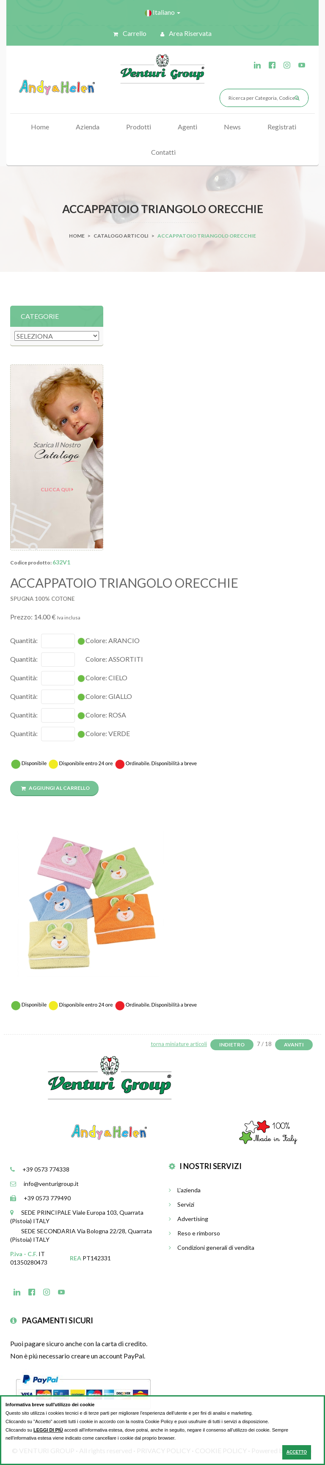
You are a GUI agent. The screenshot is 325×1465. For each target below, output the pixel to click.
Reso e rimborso (194, 1233)
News (232, 127)
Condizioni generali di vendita (211, 1247)
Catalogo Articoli (121, 236)
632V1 (61, 562)
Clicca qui (57, 489)
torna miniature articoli (179, 1044)
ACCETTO (296, 1452)
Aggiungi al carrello (55, 788)
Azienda (87, 127)
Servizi (181, 1204)
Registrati (281, 127)
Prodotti (138, 127)
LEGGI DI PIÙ (48, 1429)
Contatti (163, 152)
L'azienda (185, 1190)
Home (40, 127)
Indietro (232, 1044)
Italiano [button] (162, 12)
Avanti (294, 1044)
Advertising (188, 1218)
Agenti (187, 127)
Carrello (129, 33)
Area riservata (186, 33)
